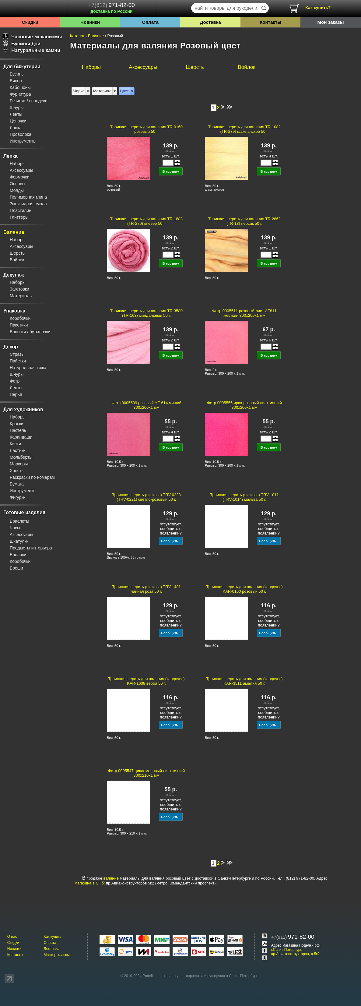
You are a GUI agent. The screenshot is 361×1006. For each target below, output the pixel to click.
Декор (10, 346)
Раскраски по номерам (32, 477)
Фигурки (18, 497)
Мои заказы (330, 22)
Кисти (15, 443)
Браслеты (19, 521)
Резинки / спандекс (28, 100)
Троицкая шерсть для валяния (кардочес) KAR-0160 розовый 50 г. (244, 589)
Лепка (10, 156)
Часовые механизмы (32, 36)
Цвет (124, 91)
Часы (15, 527)
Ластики (18, 450)
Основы (17, 183)
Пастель (18, 430)
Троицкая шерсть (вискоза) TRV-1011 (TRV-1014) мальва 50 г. (244, 497)
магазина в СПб (89, 883)
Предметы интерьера (31, 547)
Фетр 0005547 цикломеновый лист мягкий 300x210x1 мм (146, 773)
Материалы (21, 295)
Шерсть (17, 253)
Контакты (270, 22)
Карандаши (21, 437)
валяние (111, 878)
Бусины (17, 74)
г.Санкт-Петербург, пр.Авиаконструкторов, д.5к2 (295, 952)
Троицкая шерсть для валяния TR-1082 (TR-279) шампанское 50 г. (244, 129)
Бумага (17, 484)
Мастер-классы (57, 955)
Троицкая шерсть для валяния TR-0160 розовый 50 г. (146, 129)
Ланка (16, 127)
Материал (102, 91)
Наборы (18, 163)
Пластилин (20, 210)
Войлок (17, 259)
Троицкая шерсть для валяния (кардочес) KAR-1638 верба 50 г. (146, 681)
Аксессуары (21, 170)
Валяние (13, 232)
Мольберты (21, 457)
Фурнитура (20, 94)
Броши (16, 568)
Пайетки (18, 360)
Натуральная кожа (28, 367)
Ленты (16, 114)
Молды (17, 190)
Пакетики (19, 325)
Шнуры (16, 107)
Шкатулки (19, 541)
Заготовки (19, 289)
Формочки (20, 177)
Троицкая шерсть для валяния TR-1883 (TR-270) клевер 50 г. (146, 221)
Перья (16, 394)
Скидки (30, 22)
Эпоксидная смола (28, 203)
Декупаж (13, 274)
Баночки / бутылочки (30, 331)
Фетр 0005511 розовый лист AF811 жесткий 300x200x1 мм (244, 313)
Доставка (210, 22)
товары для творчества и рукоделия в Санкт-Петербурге (211, 976)
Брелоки (18, 554)
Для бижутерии (21, 66)
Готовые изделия (24, 512)
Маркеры (19, 463)
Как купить (53, 936)
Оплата (150, 22)
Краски (16, 423)
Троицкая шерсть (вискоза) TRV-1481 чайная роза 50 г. (146, 589)
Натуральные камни (31, 50)
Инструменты (23, 141)
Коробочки (20, 318)
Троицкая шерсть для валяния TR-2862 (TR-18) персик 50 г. (244, 221)
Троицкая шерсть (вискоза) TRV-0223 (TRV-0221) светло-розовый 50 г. (146, 497)
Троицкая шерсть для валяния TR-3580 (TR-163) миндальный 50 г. (146, 313)
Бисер (16, 80)
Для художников (23, 409)
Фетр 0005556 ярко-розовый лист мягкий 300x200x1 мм (244, 405)
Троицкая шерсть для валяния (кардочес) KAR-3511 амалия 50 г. (244, 681)
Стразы (17, 354)
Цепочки (18, 120)
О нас (12, 936)
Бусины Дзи (21, 43)
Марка (79, 91)
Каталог (77, 36)
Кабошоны (20, 87)
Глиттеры (19, 217)
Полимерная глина (28, 197)
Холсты (17, 470)
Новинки (90, 22)
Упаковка (14, 310)
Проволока (20, 134)
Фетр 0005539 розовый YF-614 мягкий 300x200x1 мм (146, 405)
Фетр (14, 381)
